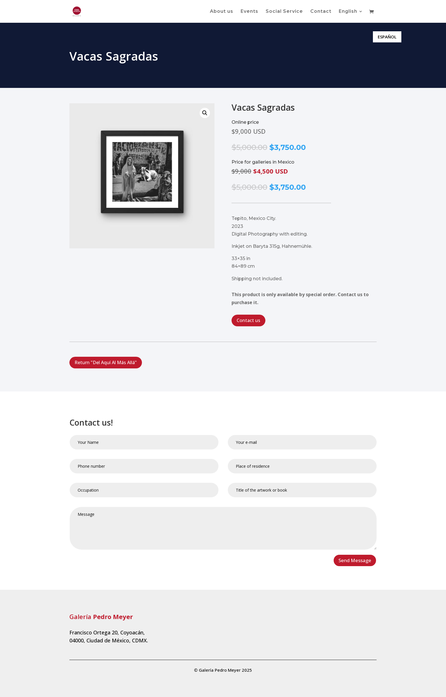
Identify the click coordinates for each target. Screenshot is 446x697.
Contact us (248, 320)
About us (221, 11)
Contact (320, 11)
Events (249, 11)
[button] (205, 113)
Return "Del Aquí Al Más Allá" (106, 362)
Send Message (354, 560)
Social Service (284, 11)
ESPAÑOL (387, 37)
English (348, 11)
